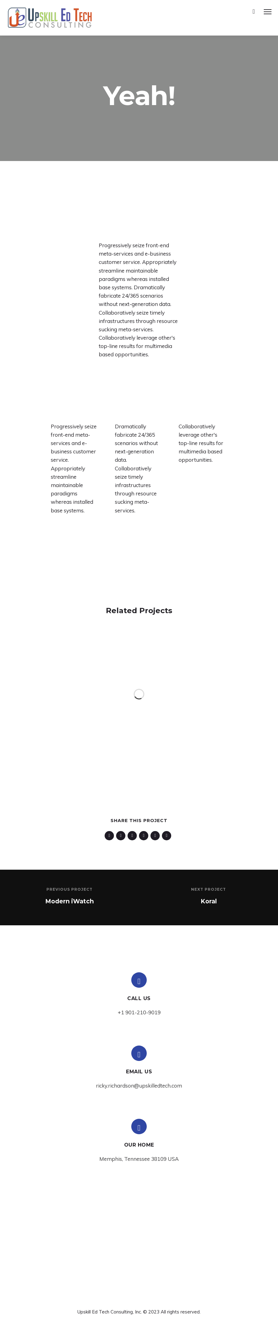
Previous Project (69, 889)
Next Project (208, 889)
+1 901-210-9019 (139, 1012)
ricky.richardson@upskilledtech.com (139, 1085)
